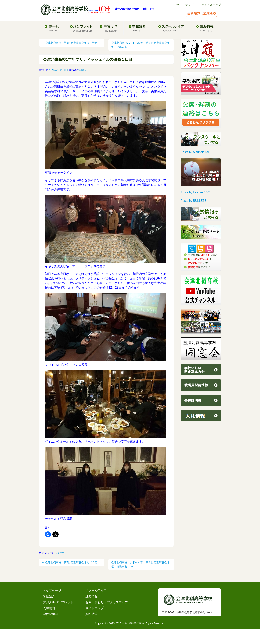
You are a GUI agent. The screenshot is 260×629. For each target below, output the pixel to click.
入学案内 (49, 608)
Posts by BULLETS (194, 200)
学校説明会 (50, 614)
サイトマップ (184, 4)
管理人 (82, 70)
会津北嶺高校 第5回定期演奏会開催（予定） (71, 42)
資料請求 (91, 614)
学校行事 (59, 552)
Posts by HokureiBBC (195, 192)
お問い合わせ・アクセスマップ (106, 602)
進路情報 (91, 596)
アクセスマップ (211, 4)
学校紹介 (49, 596)
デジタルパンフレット (58, 602)
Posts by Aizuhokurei (195, 152)
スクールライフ (96, 590)
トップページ (52, 590)
